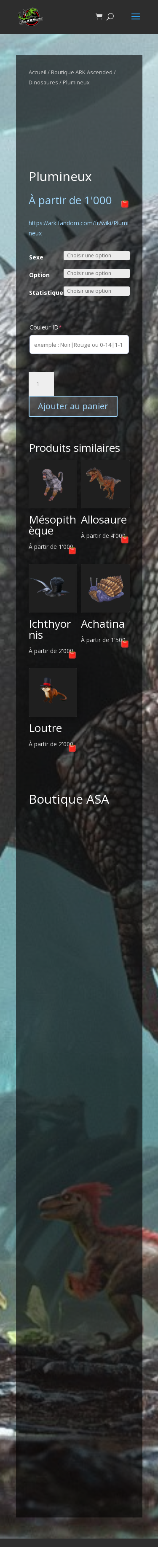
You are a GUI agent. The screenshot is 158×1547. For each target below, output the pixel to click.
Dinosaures (43, 82)
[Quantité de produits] (41, 384)
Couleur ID (45, 327)
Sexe (36, 257)
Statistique (46, 293)
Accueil (37, 72)
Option (39, 275)
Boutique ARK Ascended (81, 72)
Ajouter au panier (73, 406)
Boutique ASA (69, 798)
